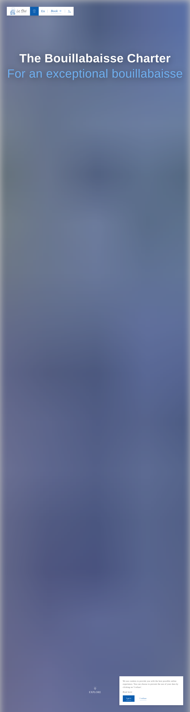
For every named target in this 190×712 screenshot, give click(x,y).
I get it (128, 698)
